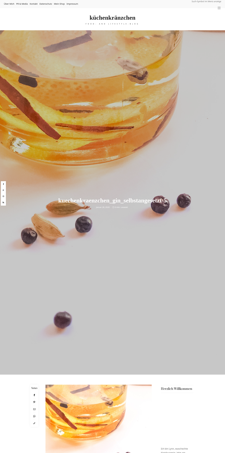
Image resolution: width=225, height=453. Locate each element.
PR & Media (22, 3)
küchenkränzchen (112, 17)
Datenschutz (45, 3)
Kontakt (34, 3)
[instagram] (3, 196)
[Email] (34, 409)
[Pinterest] (34, 402)
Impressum (72, 3)
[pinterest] (3, 190)
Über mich (9, 3)
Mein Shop (59, 3)
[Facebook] (34, 395)
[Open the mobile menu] (219, 8)
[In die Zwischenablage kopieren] (34, 423)
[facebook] (3, 184)
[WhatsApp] (34, 416)
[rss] (3, 203)
